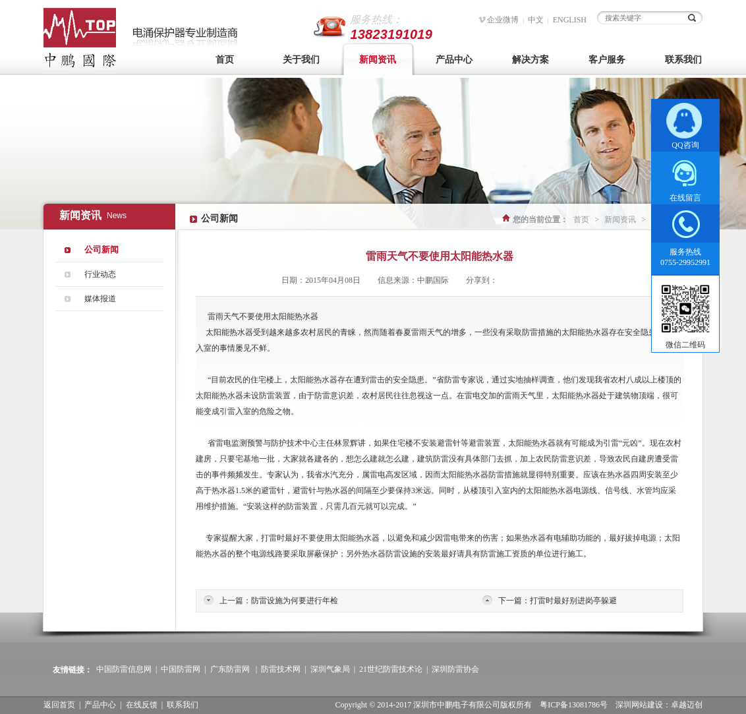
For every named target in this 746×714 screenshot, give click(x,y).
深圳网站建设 (639, 704)
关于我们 (301, 60)
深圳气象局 (330, 669)
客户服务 (606, 60)
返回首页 (59, 704)
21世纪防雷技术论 (390, 669)
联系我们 (683, 60)
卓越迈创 (687, 704)
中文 (536, 19)
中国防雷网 (180, 669)
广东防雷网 (230, 669)
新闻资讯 (377, 60)
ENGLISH (570, 19)
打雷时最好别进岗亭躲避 (573, 600)
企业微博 (503, 19)
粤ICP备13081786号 (574, 704)
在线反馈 (142, 704)
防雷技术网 (281, 669)
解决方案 (530, 60)
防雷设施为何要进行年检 (294, 600)
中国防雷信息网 (124, 669)
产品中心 (454, 60)
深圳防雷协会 (455, 669)
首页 (224, 60)
